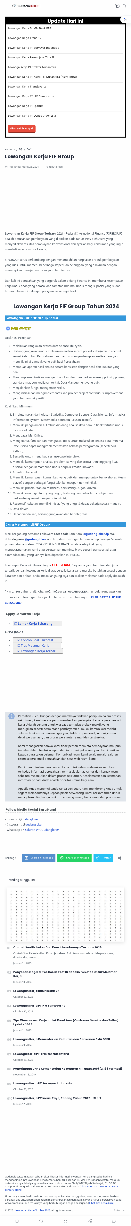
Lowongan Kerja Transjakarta (27, 86)
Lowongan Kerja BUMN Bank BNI (29, 28)
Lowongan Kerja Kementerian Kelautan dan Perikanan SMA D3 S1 (61, 1039)
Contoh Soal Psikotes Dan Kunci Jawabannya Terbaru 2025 (57, 947)
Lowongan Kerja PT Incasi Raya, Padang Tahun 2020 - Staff (57, 1098)
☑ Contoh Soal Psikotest (35, 640)
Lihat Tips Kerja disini (101, 1203)
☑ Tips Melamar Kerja (33, 645)
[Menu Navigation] (7, 6)
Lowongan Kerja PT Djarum (26, 106)
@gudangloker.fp (96, 534)
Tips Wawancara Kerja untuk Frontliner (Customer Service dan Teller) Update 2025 (66, 1022)
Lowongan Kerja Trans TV (24, 38)
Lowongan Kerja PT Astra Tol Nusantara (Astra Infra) (42, 77)
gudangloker (30, 819)
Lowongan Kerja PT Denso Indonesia (32, 115)
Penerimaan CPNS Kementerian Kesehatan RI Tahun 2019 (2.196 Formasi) (67, 1069)
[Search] (124, 6)
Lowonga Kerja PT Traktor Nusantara (32, 67)
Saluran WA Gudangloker (42, 830)
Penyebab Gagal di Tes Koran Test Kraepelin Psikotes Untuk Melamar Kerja (65, 974)
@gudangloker (35, 539)
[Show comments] (114, 1221)
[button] (117, 6)
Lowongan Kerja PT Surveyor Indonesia (33, 47)
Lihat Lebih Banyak (22, 128)
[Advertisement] (65, 204)
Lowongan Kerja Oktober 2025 (32, 1210)
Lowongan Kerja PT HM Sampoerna (31, 96)
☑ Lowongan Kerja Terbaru (37, 651)
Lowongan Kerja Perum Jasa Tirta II (31, 57)
